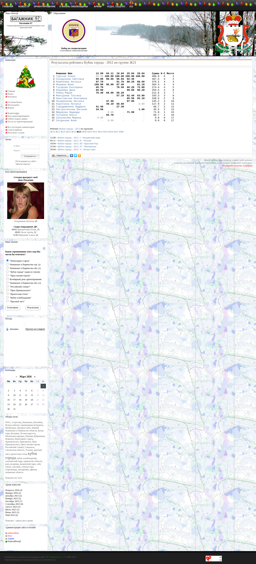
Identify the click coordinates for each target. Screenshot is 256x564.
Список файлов (15, 130)
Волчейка (37, 422)
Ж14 (63, 142)
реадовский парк (28, 464)
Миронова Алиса (27, 235)
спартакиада (11, 469)
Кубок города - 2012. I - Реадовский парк (79, 148)
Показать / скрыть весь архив (19, 520)
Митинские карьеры (14, 436)
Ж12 (57, 142)
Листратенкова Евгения (71, 117)
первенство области (32, 461)
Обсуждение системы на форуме (237, 176)
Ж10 (52, 142)
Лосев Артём (27, 232)
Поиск (10, 94)
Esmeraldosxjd (14, 541)
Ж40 (84, 142)
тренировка (23, 469)
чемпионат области (14, 472)
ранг (7, 464)
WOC (8, 422)
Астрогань (16, 422)
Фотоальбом (13, 105)
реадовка (14, 464)
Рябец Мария (64, 97)
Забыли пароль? (22, 164)
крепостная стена (19, 454)
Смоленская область (14, 450)
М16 (105, 142)
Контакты (12, 96)
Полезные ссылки (16, 132)
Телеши (29, 450)
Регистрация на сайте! (25, 161)
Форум (11, 107)
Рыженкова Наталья (68, 84)
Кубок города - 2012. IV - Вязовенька (77, 157)
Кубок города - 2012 (69, 139)
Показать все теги (13, 478)
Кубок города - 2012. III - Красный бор (78, 154)
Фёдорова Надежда (68, 121)
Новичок (9, 439)
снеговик (16, 466)
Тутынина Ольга (66, 124)
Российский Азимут (14, 447)
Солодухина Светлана (70, 81)
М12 (95, 142)
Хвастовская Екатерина (71, 104)
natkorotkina (13, 533)
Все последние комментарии (21, 127)
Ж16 (68, 142)
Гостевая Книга (15, 102)
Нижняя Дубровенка (35, 436)
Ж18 (73, 142)
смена (8, 466)
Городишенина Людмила (71, 114)
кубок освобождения (27, 458)
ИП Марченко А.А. (55, 557)
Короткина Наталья (68, 111)
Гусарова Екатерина (69, 91)
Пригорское (25, 441)
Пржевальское (12, 441)
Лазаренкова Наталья (24, 221)
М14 (100, 142)
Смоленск (29, 447)
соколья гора (27, 466)
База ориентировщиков (18, 116)
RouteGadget (13, 113)
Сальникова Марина (68, 127)
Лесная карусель (27, 433)
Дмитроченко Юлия (26, 229)
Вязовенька (10, 428)
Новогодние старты (24, 439)
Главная (11, 91)
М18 (110, 142)
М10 (89, 142)
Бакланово (27, 422)
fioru (10, 535)
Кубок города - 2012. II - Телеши (74, 151)
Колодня (15, 433)
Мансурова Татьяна (68, 101)
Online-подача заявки (17, 119)
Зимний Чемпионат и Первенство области (22, 429)
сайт (39, 464)
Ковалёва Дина (65, 94)
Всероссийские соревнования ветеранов (24, 425)
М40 (121, 142)
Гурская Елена (65, 77)
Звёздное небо (23, 428)
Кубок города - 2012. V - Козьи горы (76, 159)
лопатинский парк (13, 461)
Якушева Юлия (65, 87)
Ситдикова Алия (66, 130)
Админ (11, 538)
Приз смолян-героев (30, 444)
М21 (116, 142)
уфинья (33, 469)
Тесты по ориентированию (20, 121)
